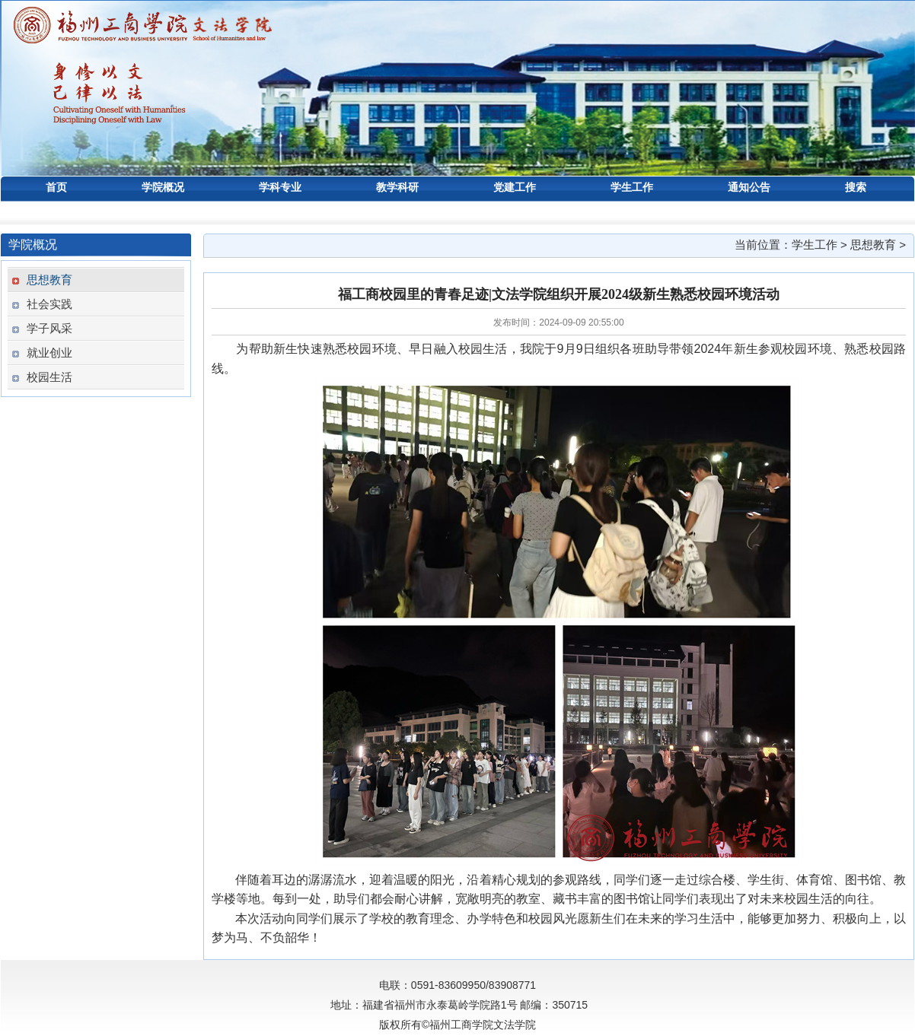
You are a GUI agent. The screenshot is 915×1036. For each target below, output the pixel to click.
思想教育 (873, 244)
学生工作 (814, 244)
